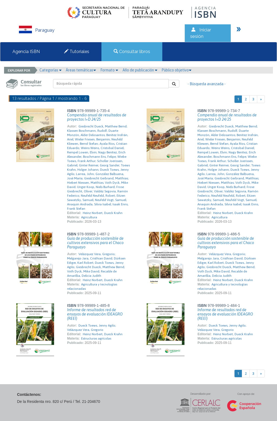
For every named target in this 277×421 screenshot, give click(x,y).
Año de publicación (140, 70)
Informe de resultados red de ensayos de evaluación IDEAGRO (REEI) (95, 314)
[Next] (261, 99)
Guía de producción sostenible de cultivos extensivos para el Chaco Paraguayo (95, 242)
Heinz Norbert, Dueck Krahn (103, 213)
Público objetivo (176, 70)
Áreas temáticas (81, 70)
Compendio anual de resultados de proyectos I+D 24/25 (96, 117)
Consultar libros (132, 51)
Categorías (50, 70)
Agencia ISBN (26, 51)
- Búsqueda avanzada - (206, 84)
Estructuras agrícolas (96, 338)
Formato (109, 70)
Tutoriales (76, 51)
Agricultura (89, 217)
